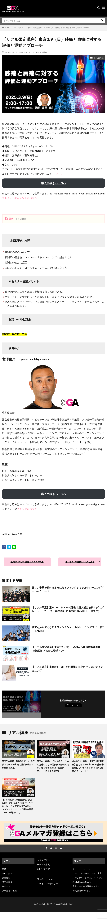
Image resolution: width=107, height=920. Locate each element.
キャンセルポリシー (28, 508)
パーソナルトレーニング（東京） (88, 873)
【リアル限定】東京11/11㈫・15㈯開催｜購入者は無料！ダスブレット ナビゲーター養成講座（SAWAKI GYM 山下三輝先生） (67, 609)
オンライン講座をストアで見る (79, 561)
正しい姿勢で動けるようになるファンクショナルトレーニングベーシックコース (68, 589)
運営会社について (45, 879)
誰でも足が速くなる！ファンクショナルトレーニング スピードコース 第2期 (68, 629)
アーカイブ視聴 (9, 890)
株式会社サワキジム (82, 890)
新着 (4, 869)
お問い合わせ (43, 868)
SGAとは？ (7, 873)
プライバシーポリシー (47, 883)
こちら (58, 173)
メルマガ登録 (43, 860)
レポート (6, 886)
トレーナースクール (82, 869)
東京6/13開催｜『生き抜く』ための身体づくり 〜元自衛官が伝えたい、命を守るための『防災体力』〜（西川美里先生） (53, 766)
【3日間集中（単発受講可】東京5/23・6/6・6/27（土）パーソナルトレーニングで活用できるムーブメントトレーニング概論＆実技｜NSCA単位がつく (17, 806)
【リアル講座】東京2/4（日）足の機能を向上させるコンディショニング (67, 668)
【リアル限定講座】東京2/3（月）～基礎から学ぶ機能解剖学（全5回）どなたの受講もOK (66, 649)
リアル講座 (18, 27)
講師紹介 (6, 877)
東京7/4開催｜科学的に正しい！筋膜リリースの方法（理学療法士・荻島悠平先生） (18, 764)
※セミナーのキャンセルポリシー (20, 198)
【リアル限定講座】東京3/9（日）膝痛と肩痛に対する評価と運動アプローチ (58, 27)
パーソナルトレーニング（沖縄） (88, 877)
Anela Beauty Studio (82, 882)
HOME (7, 28)
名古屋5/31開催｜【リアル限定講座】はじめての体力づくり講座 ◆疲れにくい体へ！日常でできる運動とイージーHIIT (88, 766)
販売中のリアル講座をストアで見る (27, 561)
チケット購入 (43, 864)
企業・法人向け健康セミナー (86, 886)
